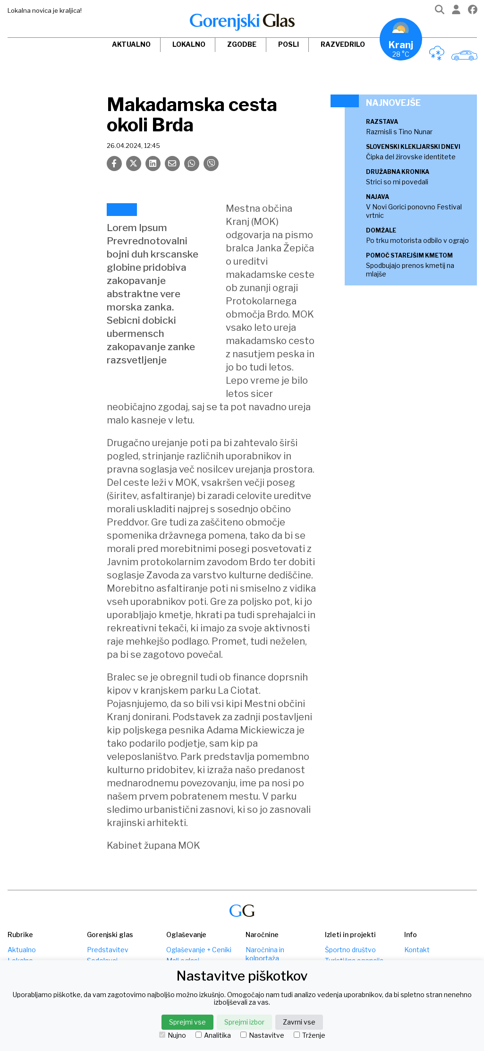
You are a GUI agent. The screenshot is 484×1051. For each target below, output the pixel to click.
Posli (288, 44)
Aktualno (131, 44)
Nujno (172, 1035)
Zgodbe (241, 44)
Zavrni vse (299, 1022)
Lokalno (188, 44)
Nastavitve (262, 1035)
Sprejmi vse (187, 1022)
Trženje (309, 1035)
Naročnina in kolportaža (265, 954)
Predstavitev (107, 950)
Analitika (213, 1035)
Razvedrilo (343, 44)
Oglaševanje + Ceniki (198, 950)
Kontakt (417, 950)
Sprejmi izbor (244, 1022)
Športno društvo (350, 950)
